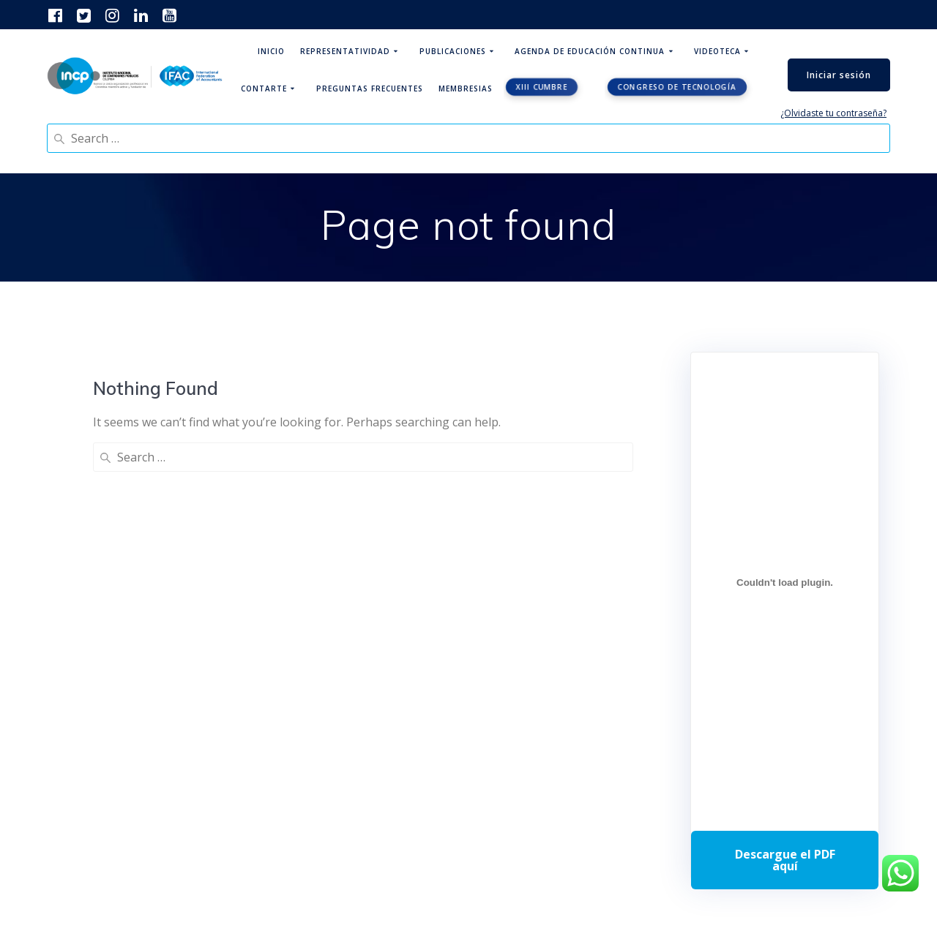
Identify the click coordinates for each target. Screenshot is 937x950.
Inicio (271, 51)
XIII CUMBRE (542, 87)
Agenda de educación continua (590, 51)
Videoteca (717, 51)
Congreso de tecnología (677, 87)
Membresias (465, 88)
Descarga (784, 860)
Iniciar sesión (839, 75)
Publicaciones (452, 51)
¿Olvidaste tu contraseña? (833, 113)
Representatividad (345, 51)
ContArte (264, 88)
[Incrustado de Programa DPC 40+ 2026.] (784, 582)
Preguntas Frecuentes (369, 88)
